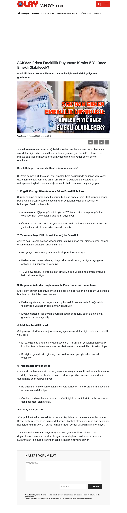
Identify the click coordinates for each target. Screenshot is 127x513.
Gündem (35, 13)
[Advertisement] (63, 37)
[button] (96, 142)
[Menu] (106, 4)
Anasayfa (23, 13)
